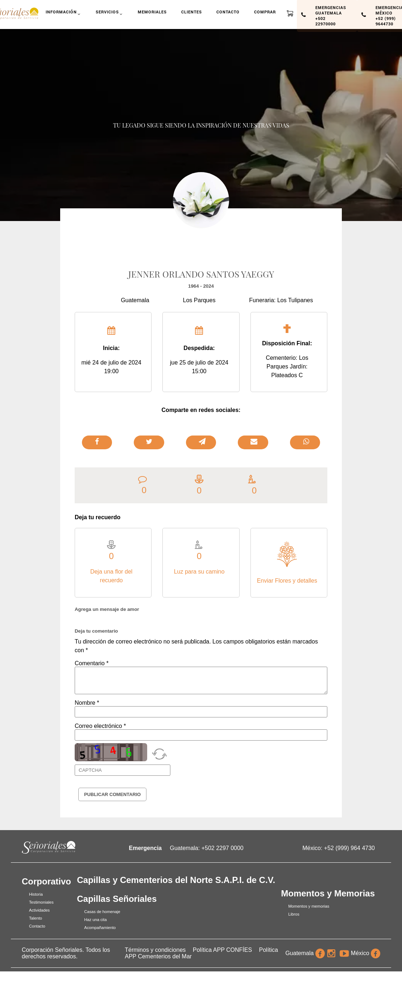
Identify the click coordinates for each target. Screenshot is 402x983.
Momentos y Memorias (328, 893)
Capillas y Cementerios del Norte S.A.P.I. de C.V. (176, 880)
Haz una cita (95, 919)
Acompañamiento (100, 927)
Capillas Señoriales (117, 899)
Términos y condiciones (155, 950)
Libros (293, 914)
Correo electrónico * (100, 726)
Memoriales (152, 11)
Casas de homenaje (102, 911)
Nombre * (87, 703)
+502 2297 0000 (223, 848)
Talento (35, 918)
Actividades (39, 910)
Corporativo (46, 881)
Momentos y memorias (308, 906)
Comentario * (91, 663)
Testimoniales (41, 902)
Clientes (191, 11)
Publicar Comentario (112, 794)
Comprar (265, 11)
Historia (36, 894)
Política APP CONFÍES (222, 950)
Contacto (228, 11)
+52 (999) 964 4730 (349, 848)
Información (64, 14)
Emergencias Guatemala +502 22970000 (331, 15)
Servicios (110, 14)
